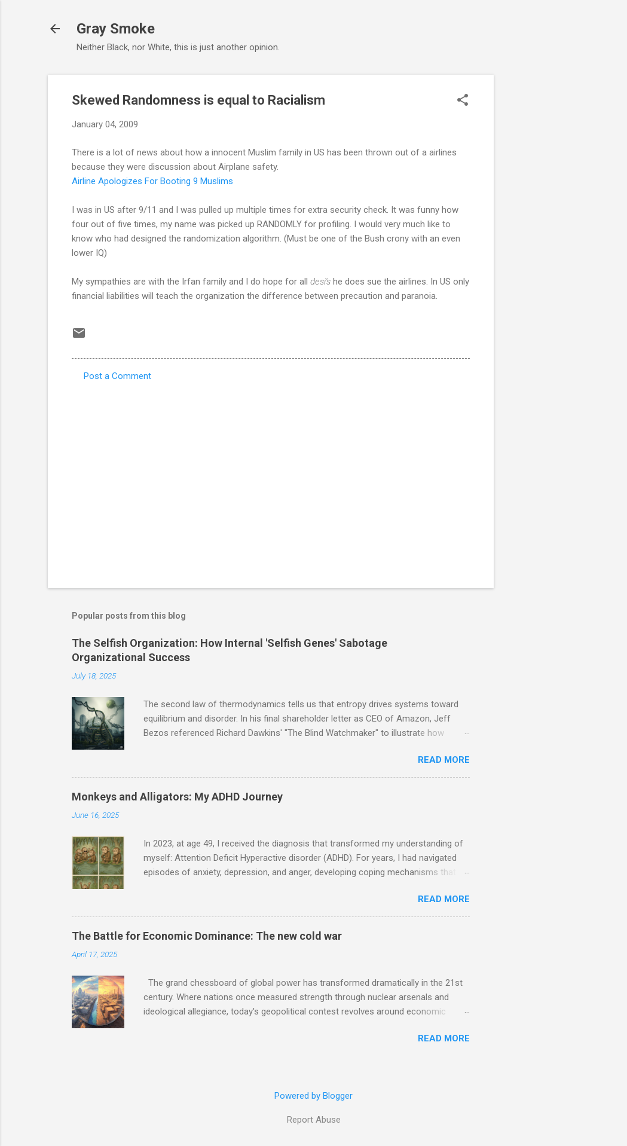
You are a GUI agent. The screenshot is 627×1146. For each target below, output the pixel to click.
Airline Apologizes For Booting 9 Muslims (152, 181)
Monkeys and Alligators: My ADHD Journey (177, 796)
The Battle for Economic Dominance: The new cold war (207, 936)
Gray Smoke (116, 28)
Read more (444, 759)
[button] (462, 101)
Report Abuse (314, 1119)
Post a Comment (117, 376)
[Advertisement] (541, 254)
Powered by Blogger (313, 1095)
